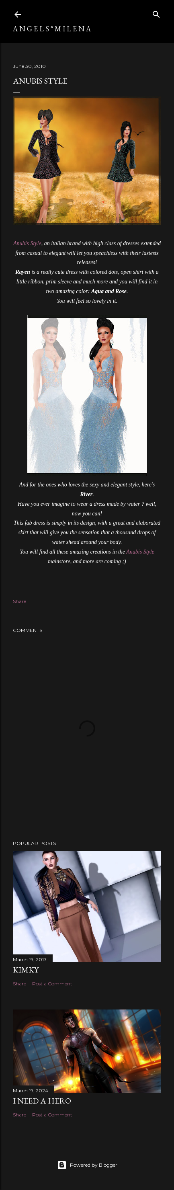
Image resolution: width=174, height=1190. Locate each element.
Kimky (26, 969)
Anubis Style (27, 243)
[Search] (156, 13)
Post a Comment (52, 984)
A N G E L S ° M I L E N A (52, 28)
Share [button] (19, 601)
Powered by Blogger (87, 1165)
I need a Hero (42, 1101)
